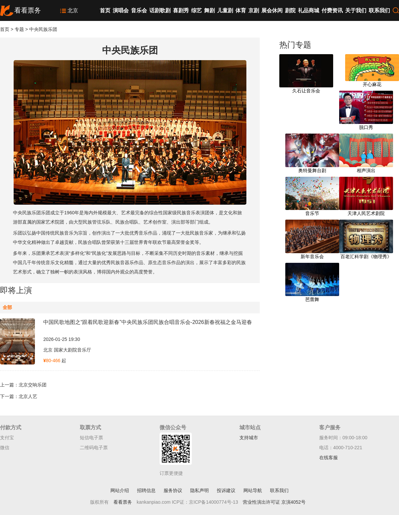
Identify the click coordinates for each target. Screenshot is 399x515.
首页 (105, 10)
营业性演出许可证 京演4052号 (274, 502)
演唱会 (121, 10)
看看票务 (122, 502)
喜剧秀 (181, 10)
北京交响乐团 (33, 384)
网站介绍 (119, 490)
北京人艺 (28, 396)
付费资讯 (332, 10)
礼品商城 (308, 10)
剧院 (290, 10)
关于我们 (355, 10)
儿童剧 (225, 10)
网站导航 (252, 490)
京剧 (253, 10)
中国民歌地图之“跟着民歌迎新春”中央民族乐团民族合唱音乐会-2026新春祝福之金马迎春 (147, 322)
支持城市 (248, 437)
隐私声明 (199, 490)
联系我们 (379, 10)
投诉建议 (226, 490)
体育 (240, 10)
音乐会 (139, 10)
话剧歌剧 (160, 10)
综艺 (196, 10)
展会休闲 (272, 10)
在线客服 (328, 457)
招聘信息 (146, 490)
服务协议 (173, 490)
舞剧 (209, 10)
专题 (19, 29)
